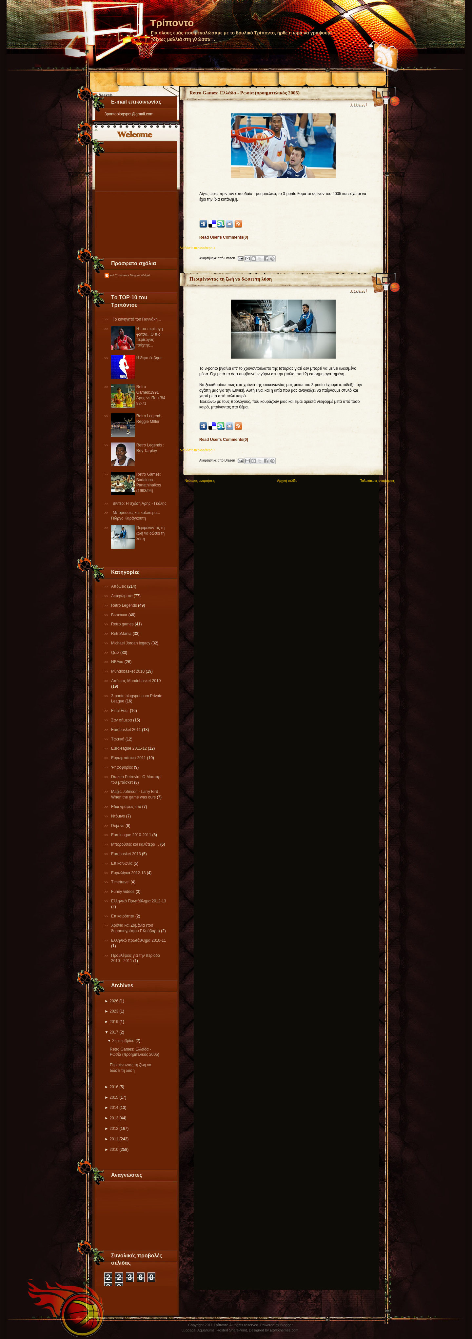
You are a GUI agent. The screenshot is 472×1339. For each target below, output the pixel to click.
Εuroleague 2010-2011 (131, 835)
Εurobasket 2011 (126, 729)
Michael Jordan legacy (131, 643)
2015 (113, 1097)
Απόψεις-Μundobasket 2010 (136, 681)
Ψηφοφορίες (122, 767)
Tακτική (118, 739)
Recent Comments (117, 275)
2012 (113, 1128)
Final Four (120, 710)
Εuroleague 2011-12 (129, 748)
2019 (113, 1021)
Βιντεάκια (119, 615)
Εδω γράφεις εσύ (126, 806)
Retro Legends (124, 605)
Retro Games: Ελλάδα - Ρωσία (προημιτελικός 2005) (244, 92)
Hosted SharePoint (232, 1330)
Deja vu (118, 825)
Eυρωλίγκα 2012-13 (129, 873)
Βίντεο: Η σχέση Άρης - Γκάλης (140, 503)
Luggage (189, 1330)
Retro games (123, 624)
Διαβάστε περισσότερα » (197, 248)
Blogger (286, 1325)
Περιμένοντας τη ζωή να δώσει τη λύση (150, 533)
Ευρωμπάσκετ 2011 (129, 758)
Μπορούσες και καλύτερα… (135, 844)
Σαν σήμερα (122, 720)
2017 (113, 1032)
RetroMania (121, 633)
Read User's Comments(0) (223, 237)
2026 (113, 1001)
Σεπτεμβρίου (123, 1040)
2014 (113, 1107)
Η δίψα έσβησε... (151, 358)
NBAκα (118, 662)
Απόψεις (119, 586)
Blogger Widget (140, 275)
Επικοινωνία (122, 863)
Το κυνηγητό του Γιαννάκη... (137, 319)
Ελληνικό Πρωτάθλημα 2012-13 (138, 901)
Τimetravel (120, 882)
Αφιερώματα (122, 596)
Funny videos (123, 891)
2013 (113, 1118)
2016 (113, 1087)
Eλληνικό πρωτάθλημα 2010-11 (138, 940)
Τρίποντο (172, 22)
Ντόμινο (118, 816)
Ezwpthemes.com (284, 1330)
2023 (113, 1011)
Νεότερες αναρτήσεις (200, 480)
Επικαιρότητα (123, 916)
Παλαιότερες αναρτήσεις (377, 480)
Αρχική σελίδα (287, 480)
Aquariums (206, 1330)
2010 (113, 1149)
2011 (113, 1139)
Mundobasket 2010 (128, 671)
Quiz (115, 652)
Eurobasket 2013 (126, 854)
